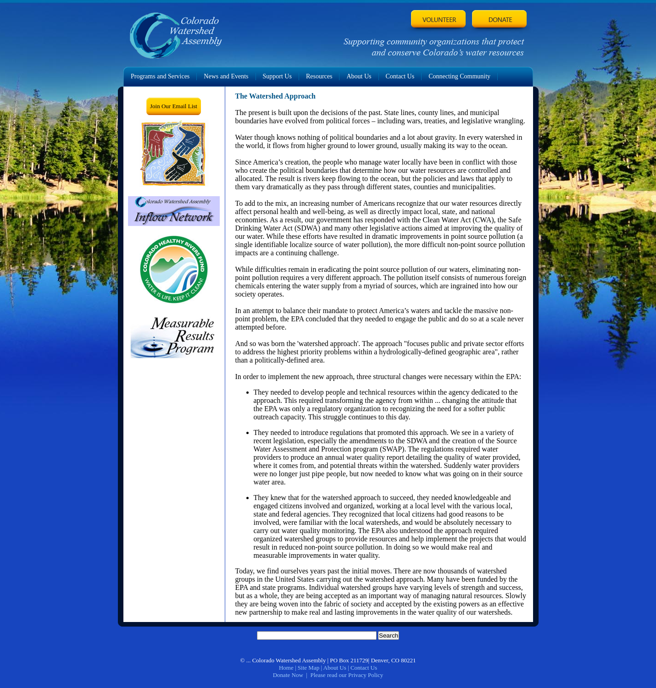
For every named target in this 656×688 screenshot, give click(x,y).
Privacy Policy (365, 674)
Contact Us (363, 667)
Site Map (308, 667)
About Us (334, 667)
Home (286, 667)
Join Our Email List (173, 106)
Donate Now (288, 674)
